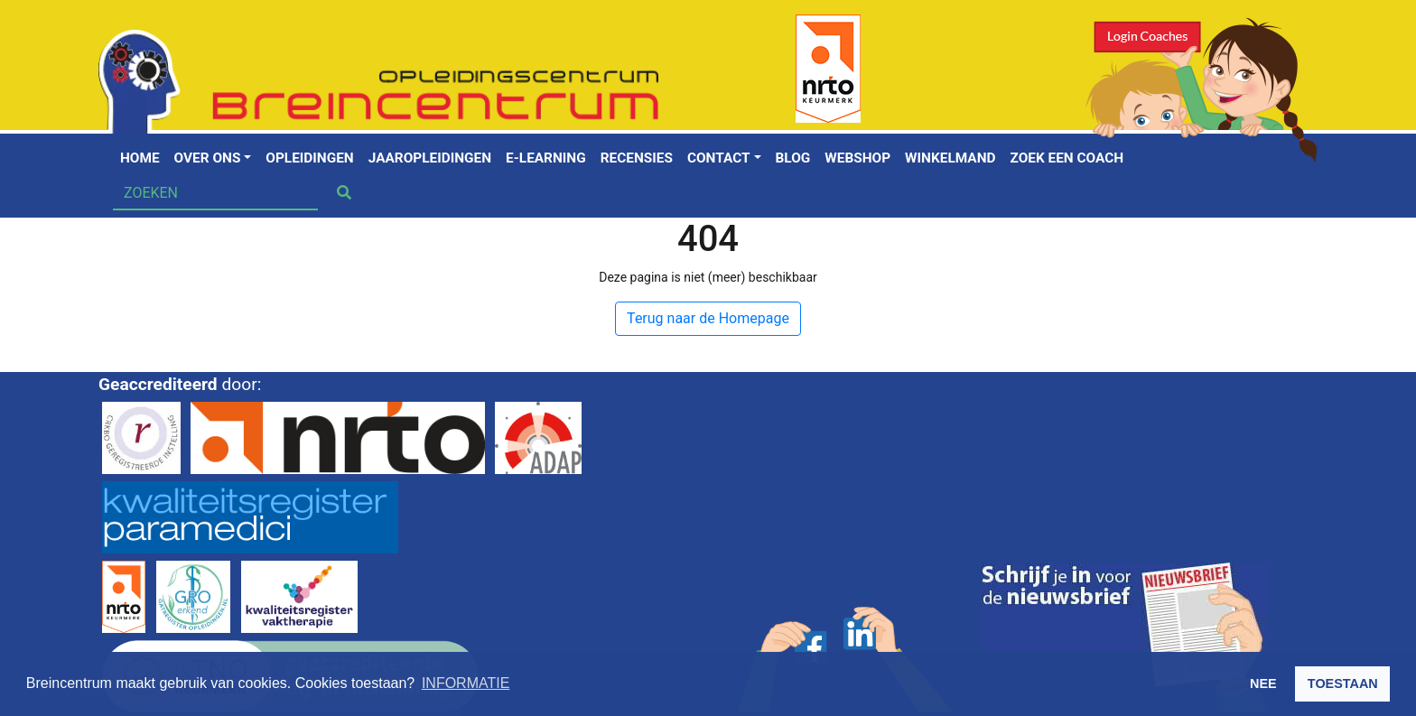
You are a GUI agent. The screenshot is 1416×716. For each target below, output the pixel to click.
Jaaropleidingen (429, 158)
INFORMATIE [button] (465, 683)
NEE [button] (1263, 683)
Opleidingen (309, 158)
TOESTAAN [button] (1343, 683)
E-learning (546, 158)
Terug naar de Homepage (708, 318)
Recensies (637, 158)
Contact (718, 158)
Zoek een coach (1067, 158)
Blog (793, 158)
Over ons (207, 158)
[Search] (215, 193)
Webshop (857, 158)
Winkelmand (950, 158)
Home (140, 158)
